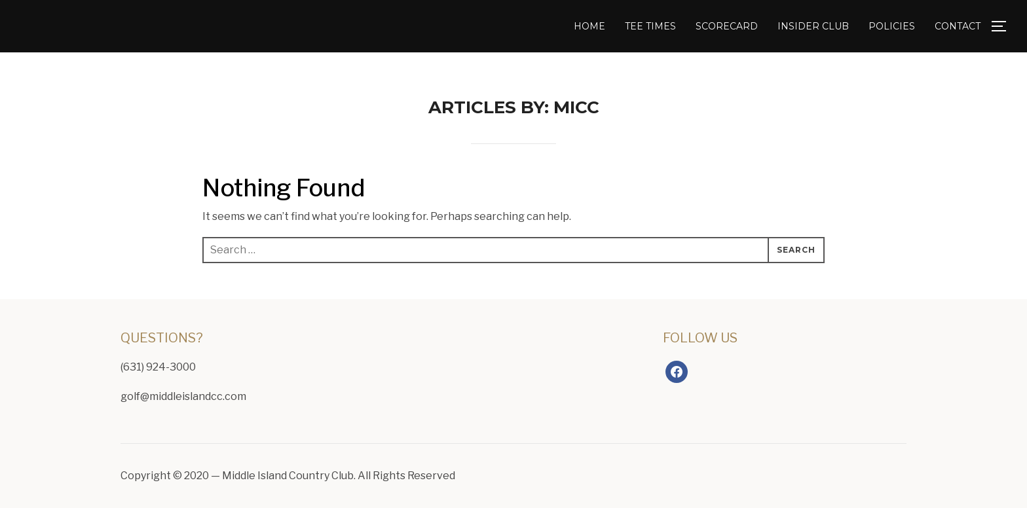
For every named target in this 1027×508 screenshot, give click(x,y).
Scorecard (727, 26)
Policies (891, 26)
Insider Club (813, 26)
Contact (957, 26)
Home (589, 26)
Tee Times (650, 26)
